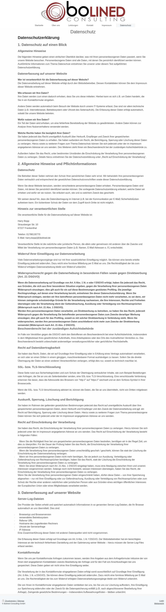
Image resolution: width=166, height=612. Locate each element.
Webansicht (159, 603)
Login (161, 601)
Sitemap (20, 601)
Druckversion (9, 601)
